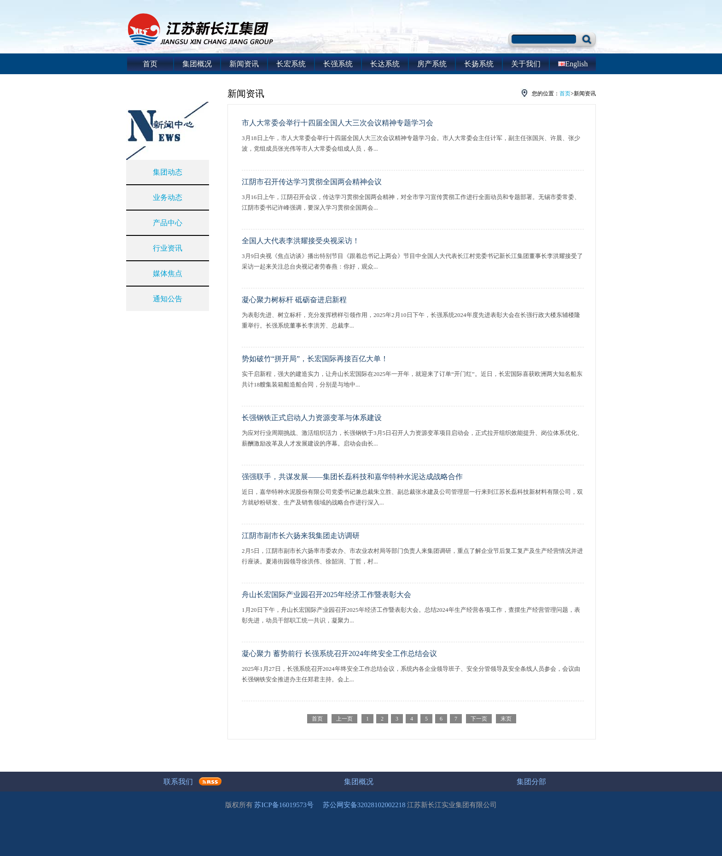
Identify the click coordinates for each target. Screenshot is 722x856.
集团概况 (197, 64)
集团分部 (531, 782)
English (573, 64)
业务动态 (167, 197)
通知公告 (167, 299)
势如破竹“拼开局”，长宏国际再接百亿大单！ (315, 359)
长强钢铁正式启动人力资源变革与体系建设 (312, 418)
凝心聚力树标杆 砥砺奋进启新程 (294, 300)
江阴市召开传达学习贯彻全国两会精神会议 (312, 182)
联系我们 (178, 782)
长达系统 (385, 64)
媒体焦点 (167, 273)
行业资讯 (167, 248)
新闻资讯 (244, 64)
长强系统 (338, 64)
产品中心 (167, 223)
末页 (506, 718)
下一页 (479, 718)
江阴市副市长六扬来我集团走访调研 (301, 535)
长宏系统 (291, 64)
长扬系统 (479, 64)
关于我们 (526, 64)
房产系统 (432, 64)
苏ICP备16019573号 (283, 805)
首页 (150, 64)
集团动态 (167, 172)
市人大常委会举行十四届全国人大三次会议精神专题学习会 (337, 123)
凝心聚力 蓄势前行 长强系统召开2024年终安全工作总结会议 (339, 653)
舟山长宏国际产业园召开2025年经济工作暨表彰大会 (326, 594)
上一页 (344, 718)
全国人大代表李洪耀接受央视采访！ (301, 241)
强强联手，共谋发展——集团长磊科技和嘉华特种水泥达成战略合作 (352, 477)
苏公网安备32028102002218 (364, 805)
